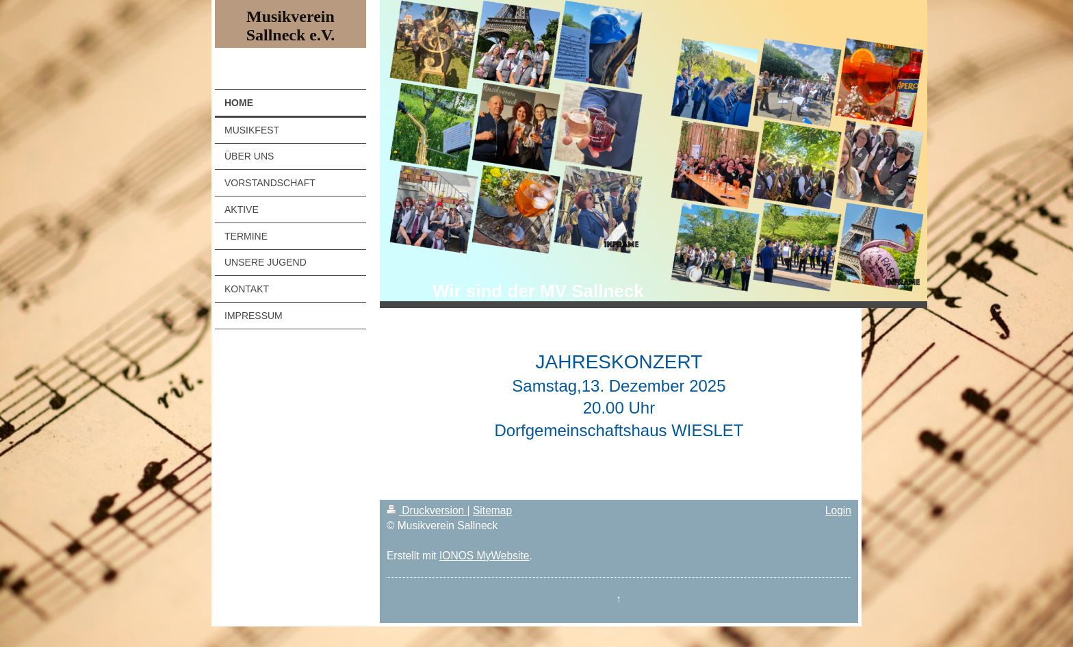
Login (838, 510)
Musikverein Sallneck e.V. (290, 26)
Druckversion (427, 510)
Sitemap (492, 510)
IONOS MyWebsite (484, 555)
